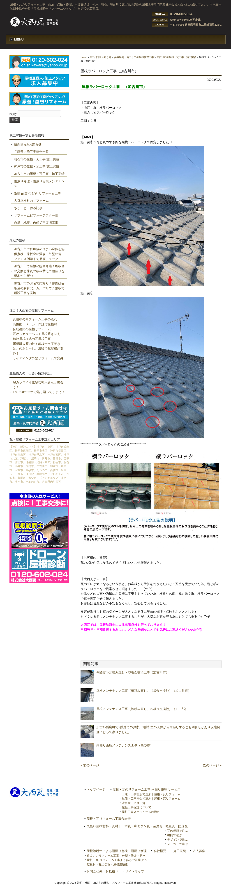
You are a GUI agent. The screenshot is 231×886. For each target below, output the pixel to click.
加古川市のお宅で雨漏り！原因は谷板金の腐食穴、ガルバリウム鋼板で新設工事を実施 (39, 288)
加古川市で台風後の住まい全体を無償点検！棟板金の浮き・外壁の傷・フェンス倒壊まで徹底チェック (39, 253)
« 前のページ (90, 765)
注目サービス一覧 (133, 803)
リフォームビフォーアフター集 (36, 215)
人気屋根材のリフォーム (31, 200)
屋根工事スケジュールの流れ (141, 812)
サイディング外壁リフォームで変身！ (40, 358)
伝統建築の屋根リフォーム (32, 329)
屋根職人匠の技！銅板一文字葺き (36, 344)
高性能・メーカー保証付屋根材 (35, 324)
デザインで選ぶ (177, 839)
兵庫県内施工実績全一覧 (31, 152)
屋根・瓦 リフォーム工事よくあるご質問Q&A (117, 860)
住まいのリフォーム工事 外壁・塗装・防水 (116, 855)
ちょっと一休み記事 (28, 208)
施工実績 (179, 851)
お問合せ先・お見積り (102, 871)
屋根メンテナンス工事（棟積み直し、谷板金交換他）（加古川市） (143, 690)
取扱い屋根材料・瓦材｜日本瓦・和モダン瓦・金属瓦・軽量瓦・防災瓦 (137, 826)
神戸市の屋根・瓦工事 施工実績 (36, 166)
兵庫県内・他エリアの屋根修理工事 (134, 57)
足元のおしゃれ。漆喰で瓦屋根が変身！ (38, 351)
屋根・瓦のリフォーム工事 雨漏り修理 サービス (147, 789)
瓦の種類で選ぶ (177, 830)
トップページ (96, 789)
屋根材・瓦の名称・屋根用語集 (107, 864)
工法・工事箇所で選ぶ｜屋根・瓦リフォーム (151, 794)
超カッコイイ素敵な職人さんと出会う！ (38, 384)
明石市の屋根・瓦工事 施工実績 (36, 159)
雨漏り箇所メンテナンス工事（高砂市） (124, 745)
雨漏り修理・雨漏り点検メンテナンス (39, 183)
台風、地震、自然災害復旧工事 (36, 222)
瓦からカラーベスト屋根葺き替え (36, 334)
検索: (13, 114)
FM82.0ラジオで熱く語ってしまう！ (39, 392)
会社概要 (160, 851)
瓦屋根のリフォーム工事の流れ (35, 319)
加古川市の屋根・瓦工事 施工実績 (176, 57)
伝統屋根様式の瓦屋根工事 (32, 339)
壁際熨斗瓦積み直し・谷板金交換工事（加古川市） (132, 672)
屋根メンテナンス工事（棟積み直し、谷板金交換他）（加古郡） (142, 709)
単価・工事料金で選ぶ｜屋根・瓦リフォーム (151, 798)
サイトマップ (134, 871)
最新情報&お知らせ (100, 57)
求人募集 (199, 851)
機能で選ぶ (174, 835)
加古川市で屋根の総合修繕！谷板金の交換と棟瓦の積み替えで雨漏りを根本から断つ (39, 271)
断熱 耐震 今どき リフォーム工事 (37, 193)
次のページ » (212, 765)
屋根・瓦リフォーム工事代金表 (109, 818)
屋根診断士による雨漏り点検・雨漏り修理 (117, 851)
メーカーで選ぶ (177, 844)
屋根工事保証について (136, 807)
